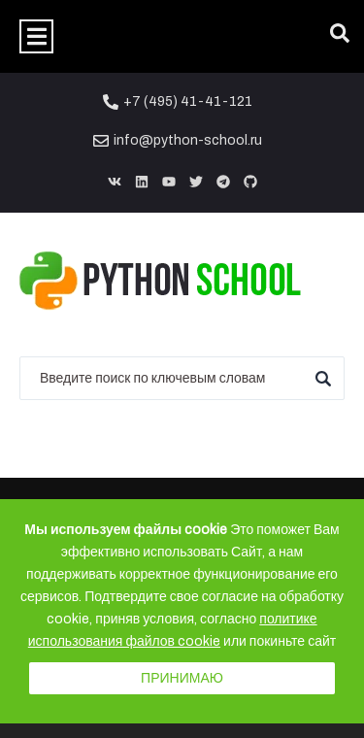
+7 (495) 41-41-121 (187, 101)
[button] (36, 36)
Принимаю (182, 678)
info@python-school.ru (188, 140)
